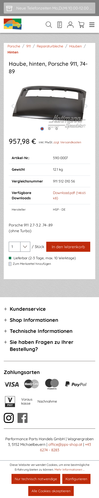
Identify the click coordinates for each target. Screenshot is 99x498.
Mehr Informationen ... (69, 469)
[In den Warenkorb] (68, 247)
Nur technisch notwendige (36, 479)
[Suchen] (49, 25)
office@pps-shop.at (65, 444)
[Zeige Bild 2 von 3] (49, 129)
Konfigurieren (76, 479)
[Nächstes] (86, 105)
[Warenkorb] (81, 25)
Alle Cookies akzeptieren (51, 491)
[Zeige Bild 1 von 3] (42, 129)
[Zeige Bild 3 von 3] (57, 129)
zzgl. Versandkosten (67, 142)
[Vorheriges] (12, 105)
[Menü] (90, 25)
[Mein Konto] (70, 25)
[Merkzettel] (59, 25)
